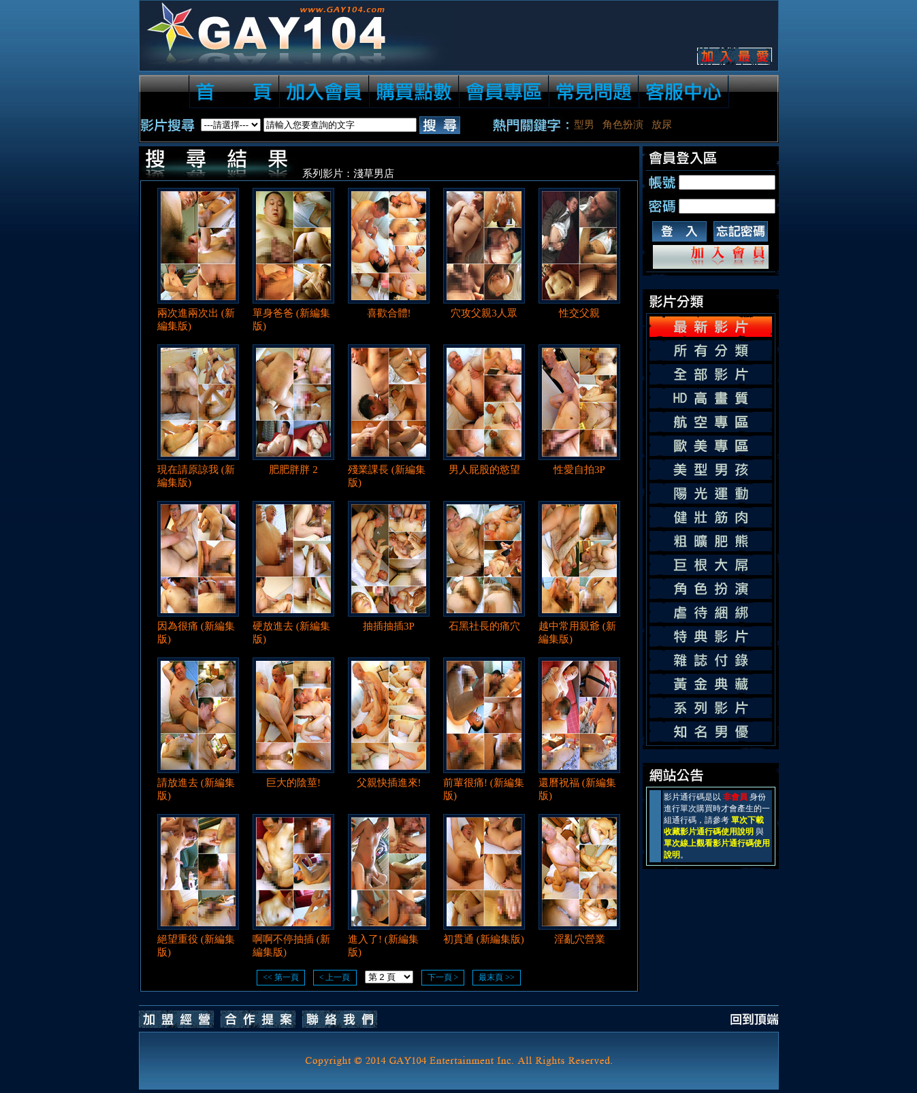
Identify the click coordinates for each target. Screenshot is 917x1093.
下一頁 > (443, 977)
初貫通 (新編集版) (483, 939)
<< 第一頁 (281, 977)
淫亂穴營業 (579, 939)
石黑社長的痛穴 (484, 626)
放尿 (661, 124)
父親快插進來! (389, 782)
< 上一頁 (335, 977)
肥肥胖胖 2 (293, 469)
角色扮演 (622, 124)
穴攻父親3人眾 (484, 313)
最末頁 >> (497, 977)
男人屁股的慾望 (484, 469)
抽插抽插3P (389, 626)
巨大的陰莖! (293, 782)
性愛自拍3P (579, 469)
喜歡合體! (389, 313)
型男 (584, 124)
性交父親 (579, 313)
